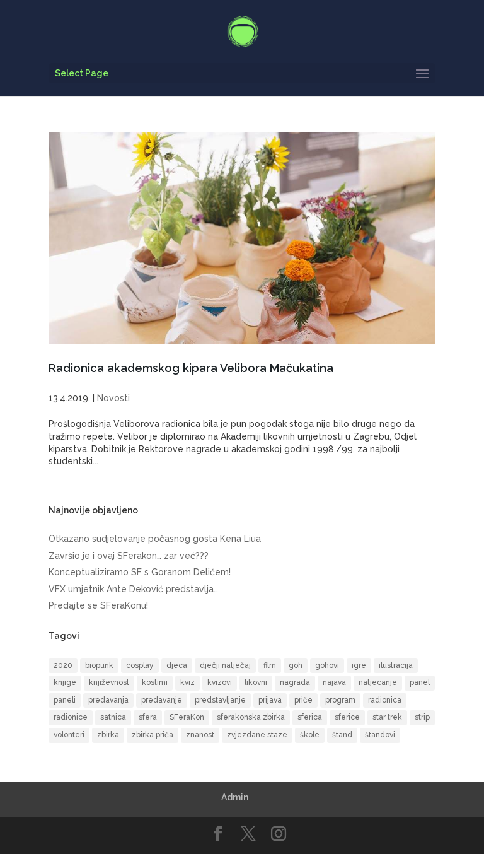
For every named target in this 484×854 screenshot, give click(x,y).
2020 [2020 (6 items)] (63, 665)
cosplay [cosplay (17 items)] (140, 665)
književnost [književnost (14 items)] (109, 682)
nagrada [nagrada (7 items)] (295, 682)
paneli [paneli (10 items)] (65, 700)
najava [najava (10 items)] (334, 682)
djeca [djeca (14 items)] (176, 665)
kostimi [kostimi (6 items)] (155, 682)
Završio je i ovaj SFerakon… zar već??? (129, 556)
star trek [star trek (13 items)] (387, 717)
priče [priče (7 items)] (303, 700)
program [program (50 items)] (340, 700)
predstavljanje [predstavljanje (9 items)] (220, 700)
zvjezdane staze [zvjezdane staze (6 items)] (257, 734)
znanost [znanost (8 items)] (200, 734)
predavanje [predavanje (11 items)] (161, 700)
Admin (234, 797)
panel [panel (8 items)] (420, 682)
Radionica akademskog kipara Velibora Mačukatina (191, 368)
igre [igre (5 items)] (359, 665)
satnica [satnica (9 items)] (113, 717)
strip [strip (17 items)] (422, 717)
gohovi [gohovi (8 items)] (327, 665)
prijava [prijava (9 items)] (270, 700)
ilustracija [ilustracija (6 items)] (396, 665)
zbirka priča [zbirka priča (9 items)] (152, 734)
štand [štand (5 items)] (342, 734)
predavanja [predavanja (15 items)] (108, 700)
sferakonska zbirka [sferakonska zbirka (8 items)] (251, 717)
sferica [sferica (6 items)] (309, 717)
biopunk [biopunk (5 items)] (99, 665)
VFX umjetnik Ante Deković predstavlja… (133, 589)
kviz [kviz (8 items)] (187, 682)
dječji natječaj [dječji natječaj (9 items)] (225, 665)
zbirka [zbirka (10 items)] (108, 734)
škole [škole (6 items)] (310, 734)
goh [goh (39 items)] (295, 665)
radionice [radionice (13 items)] (71, 717)
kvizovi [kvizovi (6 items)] (219, 682)
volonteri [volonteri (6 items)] (69, 734)
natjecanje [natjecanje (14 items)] (378, 682)
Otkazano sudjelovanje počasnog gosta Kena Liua (155, 539)
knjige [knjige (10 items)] (65, 682)
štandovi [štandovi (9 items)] (380, 734)
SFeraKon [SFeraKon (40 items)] (187, 717)
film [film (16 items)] (269, 665)
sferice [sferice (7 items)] (347, 717)
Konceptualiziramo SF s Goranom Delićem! (140, 572)
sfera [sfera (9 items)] (148, 717)
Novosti (113, 398)
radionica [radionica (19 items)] (384, 700)
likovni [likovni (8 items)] (256, 682)
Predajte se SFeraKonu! (98, 605)
